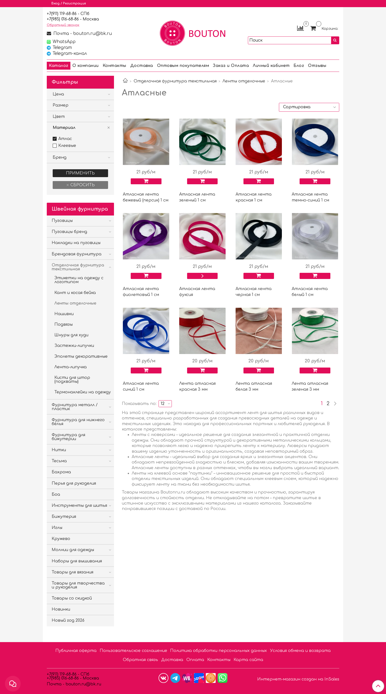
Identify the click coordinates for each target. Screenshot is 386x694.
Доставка (141, 65)
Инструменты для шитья (79, 505)
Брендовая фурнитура (76, 254)
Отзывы (317, 65)
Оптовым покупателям (183, 65)
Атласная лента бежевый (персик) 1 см (145, 197)
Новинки (61, 609)
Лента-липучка (70, 367)
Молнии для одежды (73, 550)
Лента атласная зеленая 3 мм (310, 386)
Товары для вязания (72, 572)
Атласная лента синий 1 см (141, 386)
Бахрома (61, 472)
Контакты (114, 65)
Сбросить (82, 185)
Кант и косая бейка (75, 293)
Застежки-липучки (74, 345)
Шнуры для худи (71, 335)
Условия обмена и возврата (300, 650)
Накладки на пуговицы (76, 243)
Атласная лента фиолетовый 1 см (141, 292)
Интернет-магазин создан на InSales (298, 679)
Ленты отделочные (244, 81)
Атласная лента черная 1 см (254, 292)
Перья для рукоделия (74, 483)
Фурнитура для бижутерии (68, 437)
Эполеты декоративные (81, 356)
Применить (80, 173)
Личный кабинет (271, 65)
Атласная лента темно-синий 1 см (310, 197)
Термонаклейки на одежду (82, 392)
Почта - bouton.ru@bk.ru (82, 33)
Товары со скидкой (72, 598)
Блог (298, 65)
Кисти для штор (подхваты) (72, 379)
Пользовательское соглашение (133, 650)
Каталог (58, 65)
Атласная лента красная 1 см (254, 197)
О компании (85, 65)
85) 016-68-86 (66, 19)
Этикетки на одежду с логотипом (78, 280)
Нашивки (64, 314)
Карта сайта (248, 660)
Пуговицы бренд (69, 232)
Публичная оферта (75, 650)
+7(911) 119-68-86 (62, 14)
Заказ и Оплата (231, 65)
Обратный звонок (63, 25)
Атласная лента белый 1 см (310, 292)
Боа (56, 494)
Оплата (195, 660)
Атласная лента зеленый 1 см (197, 197)
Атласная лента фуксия (197, 292)
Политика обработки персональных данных (218, 650)
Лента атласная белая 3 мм (254, 386)
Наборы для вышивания (77, 561)
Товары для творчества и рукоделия (78, 585)
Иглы (57, 527)
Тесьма (59, 461)
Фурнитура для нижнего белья (78, 422)
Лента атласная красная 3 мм (197, 386)
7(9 (51, 19)
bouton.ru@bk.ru (82, 684)
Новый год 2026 (68, 620)
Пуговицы (62, 220)
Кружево (61, 539)
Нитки (59, 450)
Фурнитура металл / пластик (75, 407)
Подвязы (63, 324)
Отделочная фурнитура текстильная (175, 81)
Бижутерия (64, 516)
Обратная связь (140, 660)
